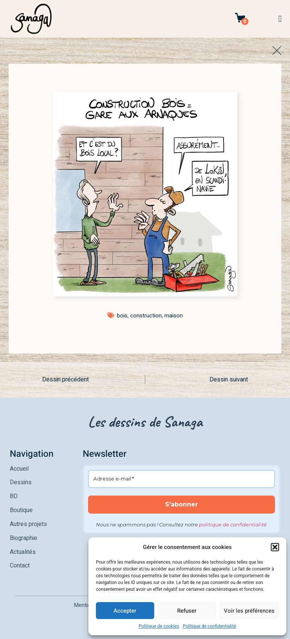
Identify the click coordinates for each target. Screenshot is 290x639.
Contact (20, 563)
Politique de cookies (159, 626)
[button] (275, 547)
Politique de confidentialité (209, 626)
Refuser (186, 611)
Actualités (23, 550)
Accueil (19, 468)
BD (14, 495)
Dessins (21, 482)
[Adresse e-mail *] (181, 479)
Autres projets (28, 522)
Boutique (21, 509)
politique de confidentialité (233, 525)
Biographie (23, 536)
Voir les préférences (249, 611)
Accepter (125, 611)
